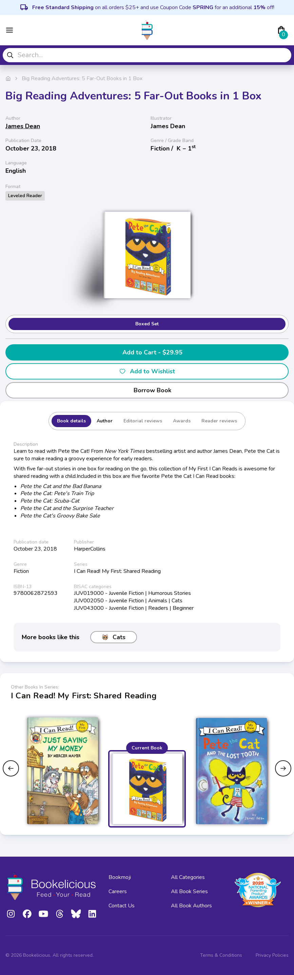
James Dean (22, 126)
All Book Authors (191, 905)
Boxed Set (147, 324)
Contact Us (122, 905)
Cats (113, 637)
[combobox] (147, 55)
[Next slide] (283, 768)
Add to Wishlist (147, 371)
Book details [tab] (71, 421)
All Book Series (189, 891)
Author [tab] (105, 421)
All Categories (188, 877)
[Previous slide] (11, 768)
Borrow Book (147, 390)
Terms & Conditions (221, 955)
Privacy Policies (272, 955)
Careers (118, 891)
